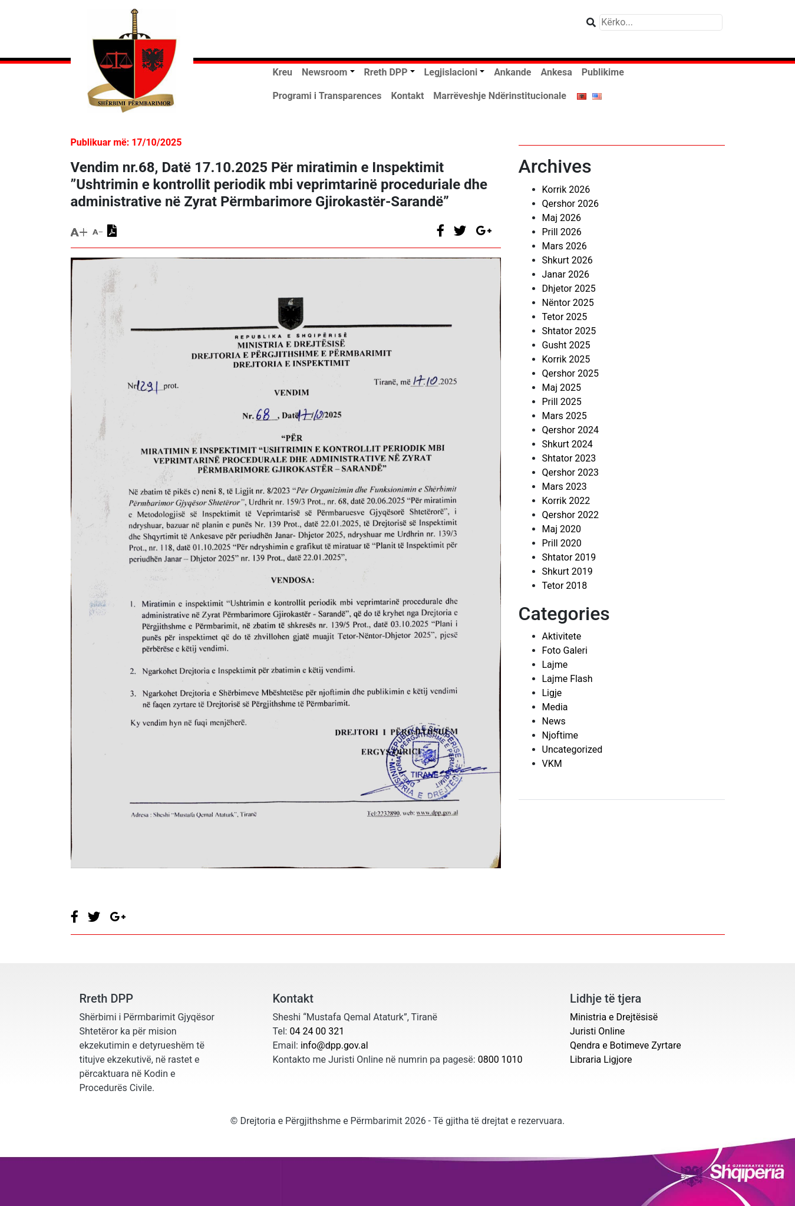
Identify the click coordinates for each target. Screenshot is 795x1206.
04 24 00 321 (316, 1031)
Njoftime (560, 735)
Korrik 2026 (566, 189)
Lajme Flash (567, 678)
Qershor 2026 (570, 203)
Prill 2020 (562, 543)
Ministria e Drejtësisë (614, 1017)
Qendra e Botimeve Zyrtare (625, 1045)
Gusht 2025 (566, 345)
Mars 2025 (564, 415)
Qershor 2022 (570, 514)
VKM (552, 763)
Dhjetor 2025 (569, 288)
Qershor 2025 (570, 373)
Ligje (552, 692)
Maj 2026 (561, 217)
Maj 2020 (561, 529)
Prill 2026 (562, 232)
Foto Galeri (565, 650)
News (554, 721)
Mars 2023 (564, 486)
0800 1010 (500, 1059)
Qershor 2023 (570, 472)
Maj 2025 (561, 387)
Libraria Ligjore (601, 1059)
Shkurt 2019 (567, 571)
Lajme (555, 664)
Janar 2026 (565, 274)
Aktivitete (562, 636)
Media (555, 707)
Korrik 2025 (566, 359)
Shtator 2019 (569, 557)
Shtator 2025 (569, 331)
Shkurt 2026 (567, 260)
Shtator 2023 (569, 458)
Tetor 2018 (565, 585)
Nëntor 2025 (568, 302)
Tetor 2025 (565, 316)
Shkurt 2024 (567, 444)
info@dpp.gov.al (334, 1045)
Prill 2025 (562, 401)
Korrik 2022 (566, 500)
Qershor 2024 (570, 430)
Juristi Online (597, 1031)
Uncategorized (572, 749)
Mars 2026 (564, 246)
